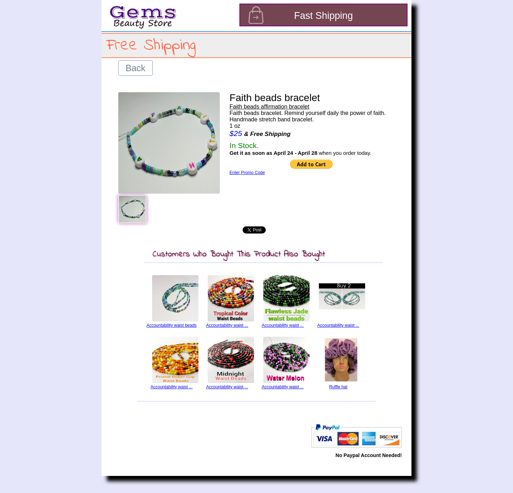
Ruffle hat (338, 386)
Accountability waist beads (171, 325)
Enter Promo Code (247, 172)
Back (136, 68)
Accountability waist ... (227, 325)
